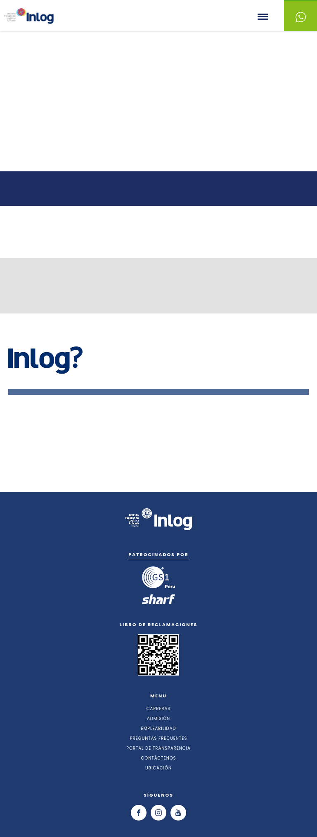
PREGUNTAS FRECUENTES (158, 738)
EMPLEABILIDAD (158, 728)
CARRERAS (158, 709)
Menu (263, 16)
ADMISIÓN (158, 718)
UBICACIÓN (158, 768)
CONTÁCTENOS (158, 758)
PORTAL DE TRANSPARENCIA (158, 748)
